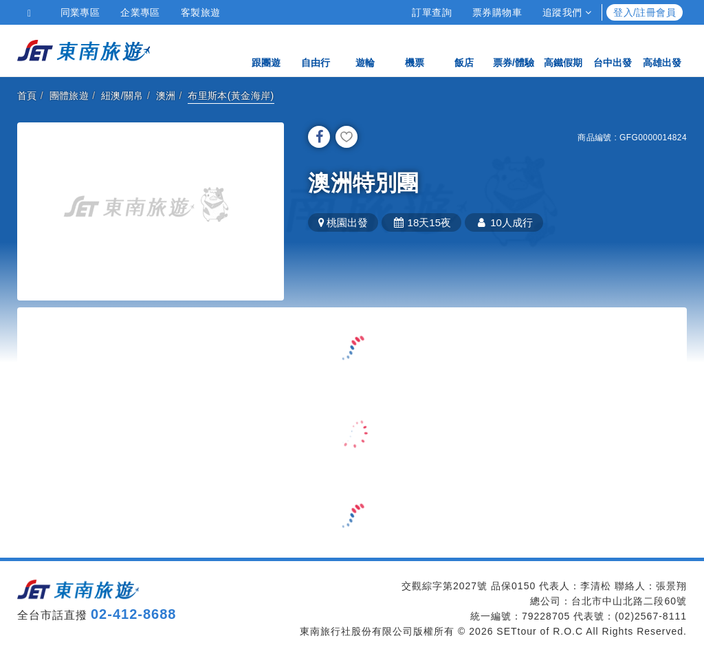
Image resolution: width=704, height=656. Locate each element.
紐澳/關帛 (122, 95)
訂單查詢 (432, 12)
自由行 (315, 50)
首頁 (27, 95)
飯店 (464, 50)
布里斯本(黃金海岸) (231, 95)
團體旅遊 (69, 95)
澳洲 (166, 95)
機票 (414, 50)
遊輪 (365, 50)
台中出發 (612, 50)
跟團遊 (266, 50)
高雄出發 (662, 50)
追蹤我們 (566, 12)
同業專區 (80, 12)
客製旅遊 (201, 12)
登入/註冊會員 (644, 12)
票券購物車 (497, 12)
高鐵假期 (563, 50)
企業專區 (140, 12)
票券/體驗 (513, 50)
